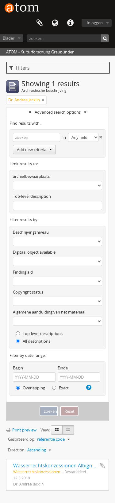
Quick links (70, 23)
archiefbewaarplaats (31, 176)
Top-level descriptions (39, 333)
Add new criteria (34, 149)
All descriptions (33, 341)
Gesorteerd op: (21, 439)
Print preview (21, 430)
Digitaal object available (34, 252)
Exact (60, 388)
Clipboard (39, 23)
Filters (19, 67)
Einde (63, 368)
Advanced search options (58, 112)
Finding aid (23, 272)
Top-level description (32, 196)
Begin (18, 368)
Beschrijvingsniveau (31, 232)
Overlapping (30, 388)
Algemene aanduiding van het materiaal (49, 312)
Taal (55, 23)
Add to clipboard (102, 465)
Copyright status (28, 292)
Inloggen (95, 22)
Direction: (16, 450)
